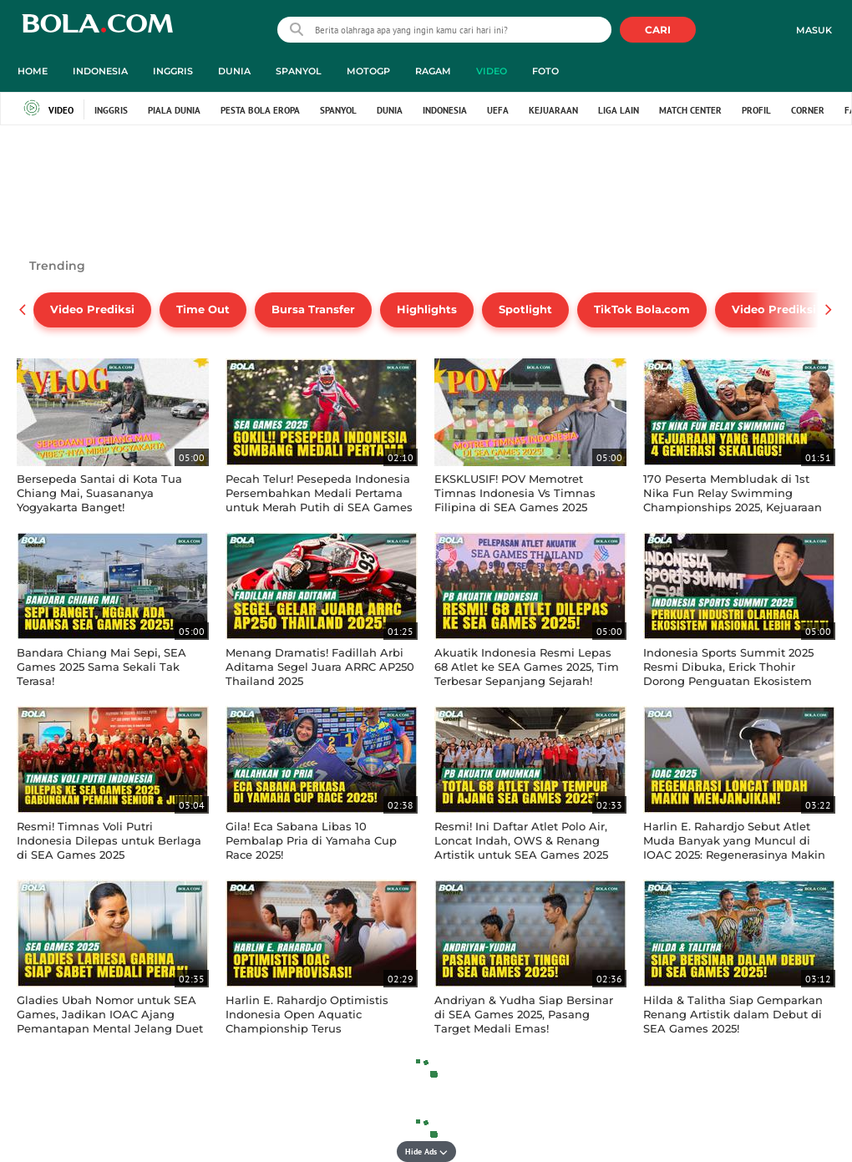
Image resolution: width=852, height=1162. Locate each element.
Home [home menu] (33, 71)
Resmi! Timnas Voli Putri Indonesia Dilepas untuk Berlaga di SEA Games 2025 (109, 840)
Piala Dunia (174, 110)
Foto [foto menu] (545, 71)
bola (97, 31)
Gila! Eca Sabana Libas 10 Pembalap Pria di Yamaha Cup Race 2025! (311, 840)
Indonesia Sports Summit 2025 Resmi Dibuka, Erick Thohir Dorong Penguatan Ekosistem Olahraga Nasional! (728, 674)
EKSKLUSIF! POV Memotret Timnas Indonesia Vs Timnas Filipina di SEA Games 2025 (515, 493)
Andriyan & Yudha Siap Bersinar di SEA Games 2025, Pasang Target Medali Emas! (523, 1014)
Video (48, 110)
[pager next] (829, 310)
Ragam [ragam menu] (433, 71)
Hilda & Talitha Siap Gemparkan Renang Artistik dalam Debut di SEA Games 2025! (733, 1014)
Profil (756, 110)
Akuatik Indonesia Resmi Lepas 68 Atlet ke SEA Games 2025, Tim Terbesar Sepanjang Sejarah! (526, 667)
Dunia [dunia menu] (234, 71)
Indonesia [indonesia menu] (100, 71)
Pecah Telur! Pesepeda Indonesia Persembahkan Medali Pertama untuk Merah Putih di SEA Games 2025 (319, 500)
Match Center (690, 110)
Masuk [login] (814, 30)
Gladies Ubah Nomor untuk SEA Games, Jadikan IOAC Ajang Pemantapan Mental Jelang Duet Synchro (110, 1021)
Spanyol (338, 110)
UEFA (498, 110)
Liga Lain (618, 110)
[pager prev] (23, 310)
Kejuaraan (553, 110)
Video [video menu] (491, 71)
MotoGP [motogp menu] (368, 71)
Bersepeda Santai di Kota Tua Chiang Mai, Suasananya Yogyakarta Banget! (99, 493)
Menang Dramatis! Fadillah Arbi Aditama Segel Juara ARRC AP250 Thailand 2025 (320, 667)
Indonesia (445, 110)
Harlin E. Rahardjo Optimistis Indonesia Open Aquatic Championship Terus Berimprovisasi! (307, 1021)
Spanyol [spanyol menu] (299, 71)
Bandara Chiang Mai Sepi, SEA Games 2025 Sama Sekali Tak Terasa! (101, 667)
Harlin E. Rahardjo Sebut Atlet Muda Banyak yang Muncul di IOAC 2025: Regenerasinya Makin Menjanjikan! (734, 847)
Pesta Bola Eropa (260, 110)
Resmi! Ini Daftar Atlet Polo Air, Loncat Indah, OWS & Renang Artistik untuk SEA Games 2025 (521, 840)
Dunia (390, 110)
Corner (807, 110)
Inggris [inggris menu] (173, 71)
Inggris (111, 110)
